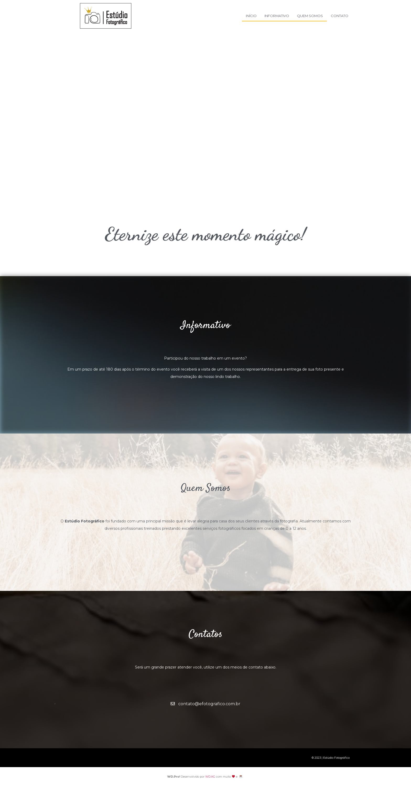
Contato (339, 16)
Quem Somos (310, 16)
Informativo (276, 16)
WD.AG (210, 776)
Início (251, 16)
